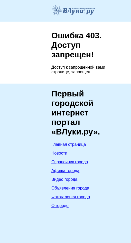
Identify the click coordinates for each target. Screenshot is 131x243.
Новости (59, 153)
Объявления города (70, 188)
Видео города (64, 179)
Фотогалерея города (70, 197)
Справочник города (69, 162)
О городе (60, 205)
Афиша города (65, 170)
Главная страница (68, 144)
